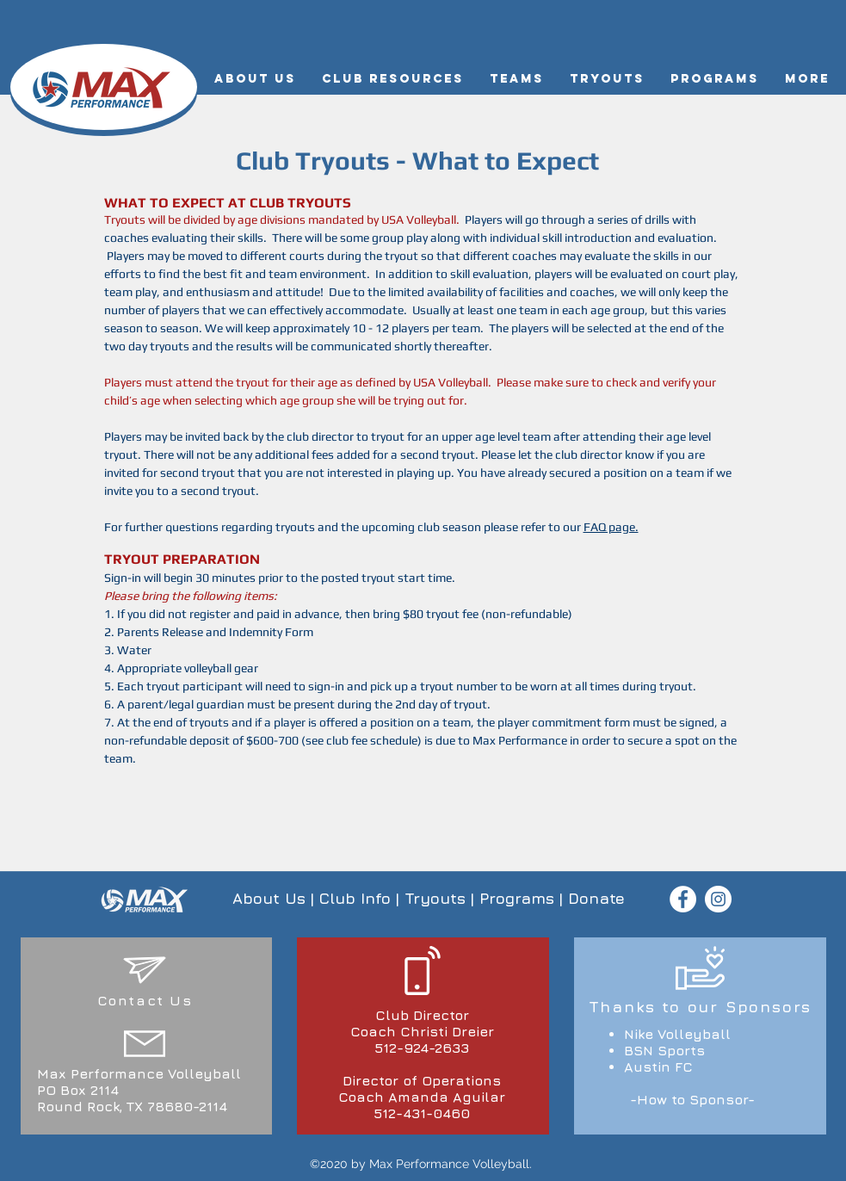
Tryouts (435, 898)
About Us (269, 898)
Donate (596, 898)
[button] (255, 79)
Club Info (355, 898)
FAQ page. (611, 527)
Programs (516, 898)
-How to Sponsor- (692, 1099)
